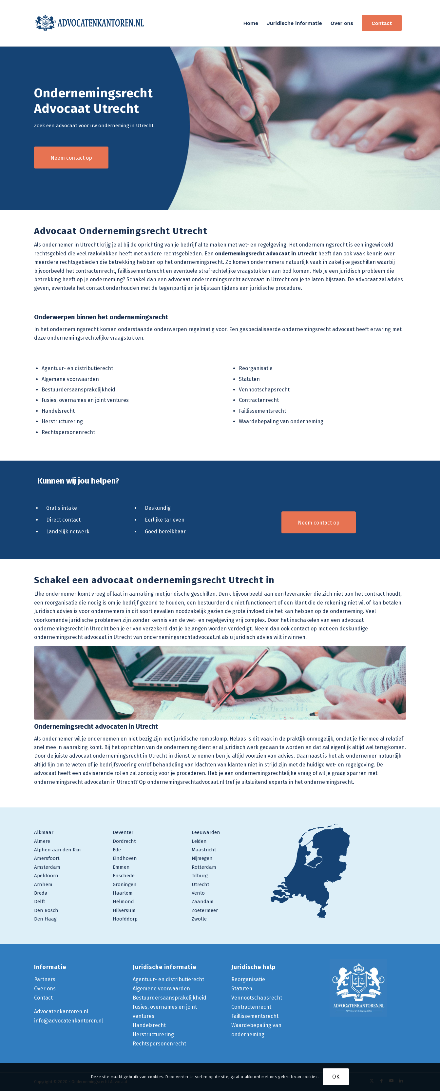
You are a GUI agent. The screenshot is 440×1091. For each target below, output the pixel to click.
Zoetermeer (205, 910)
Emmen (121, 867)
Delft (39, 901)
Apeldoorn (46, 876)
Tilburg (200, 876)
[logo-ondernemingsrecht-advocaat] (89, 23)
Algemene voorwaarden (70, 379)
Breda (41, 893)
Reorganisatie (256, 368)
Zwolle (199, 919)
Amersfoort (47, 858)
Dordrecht (124, 841)
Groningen (125, 884)
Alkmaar (43, 832)
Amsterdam (47, 867)
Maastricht (204, 850)
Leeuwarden (206, 832)
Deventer (123, 832)
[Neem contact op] (71, 158)
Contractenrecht (259, 400)
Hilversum (124, 910)
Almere (42, 841)
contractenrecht (95, 271)
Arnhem (43, 884)
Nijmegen (202, 858)
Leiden (199, 841)
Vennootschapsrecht (264, 390)
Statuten (249, 379)
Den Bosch (46, 910)
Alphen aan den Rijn (57, 850)
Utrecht (200, 884)
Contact (43, 998)
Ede (117, 850)
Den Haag (45, 919)
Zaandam (203, 901)
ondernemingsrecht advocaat (318, 329)
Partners (44, 979)
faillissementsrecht (141, 271)
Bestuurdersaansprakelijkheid (78, 390)
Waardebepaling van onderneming (281, 421)
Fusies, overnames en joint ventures (85, 400)
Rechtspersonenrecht (68, 432)
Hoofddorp (125, 919)
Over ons (45, 988)
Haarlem (123, 893)
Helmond (123, 901)
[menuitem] (251, 23)
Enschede (124, 876)
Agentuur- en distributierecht (77, 368)
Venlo (198, 893)
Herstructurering (62, 421)
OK (336, 1077)
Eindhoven (125, 858)
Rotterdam (204, 867)
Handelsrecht (58, 411)
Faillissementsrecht (262, 411)
